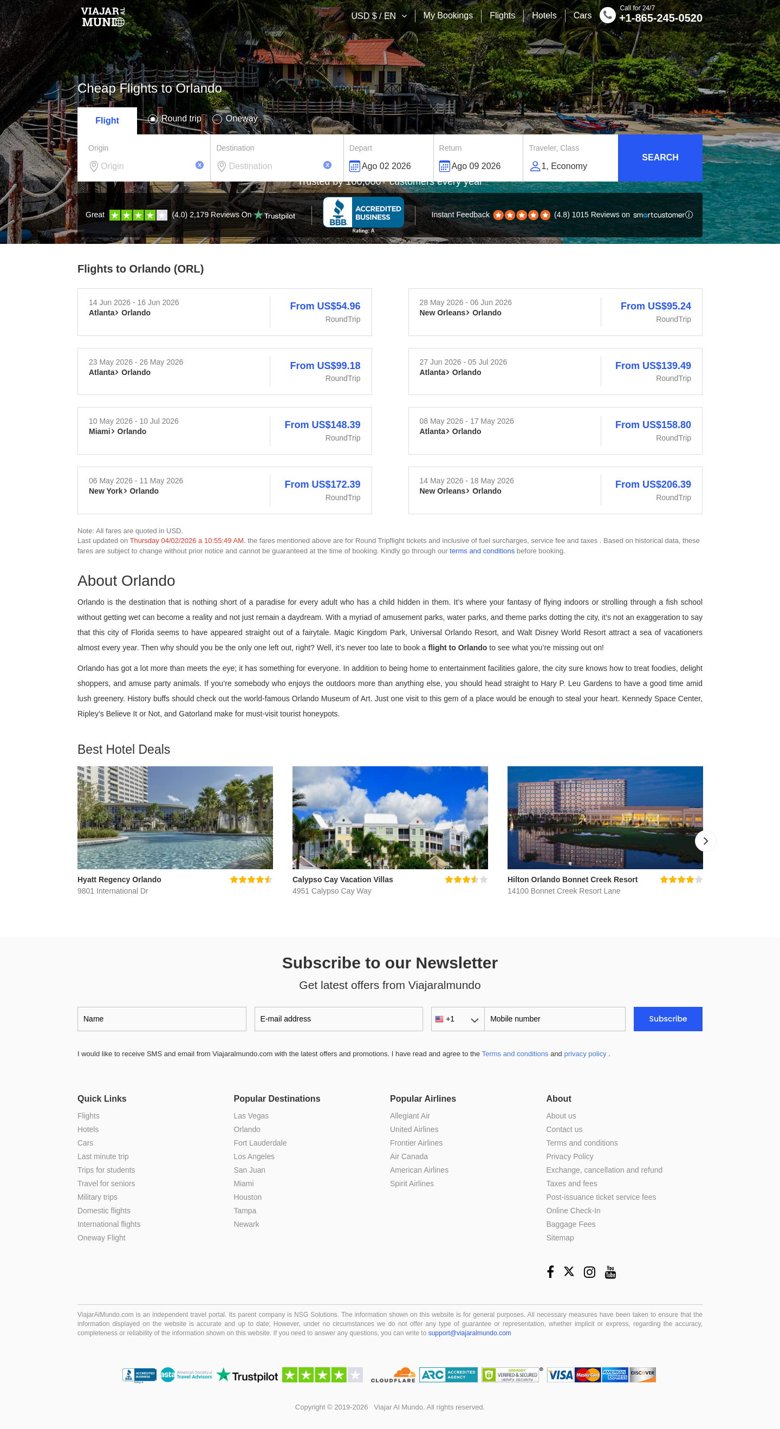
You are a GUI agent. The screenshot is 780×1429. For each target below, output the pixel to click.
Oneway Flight (101, 1237)
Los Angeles (254, 1156)
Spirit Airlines (412, 1183)
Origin (98, 148)
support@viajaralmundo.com (469, 1333)
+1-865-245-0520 (651, 17)
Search (660, 157)
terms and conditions (482, 551)
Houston (248, 1197)
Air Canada (409, 1156)
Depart (360, 148)
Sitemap (560, 1237)
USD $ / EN (374, 16)
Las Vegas (251, 1115)
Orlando (247, 1129)
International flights (109, 1224)
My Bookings (448, 15)
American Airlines (419, 1170)
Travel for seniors (106, 1183)
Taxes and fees (572, 1183)
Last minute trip (103, 1156)
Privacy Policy (570, 1156)
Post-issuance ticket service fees (601, 1197)
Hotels (544, 15)
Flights (502, 15)
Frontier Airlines (416, 1143)
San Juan (250, 1170)
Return (450, 148)
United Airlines (414, 1129)
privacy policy (585, 1054)
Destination (235, 148)
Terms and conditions (515, 1054)
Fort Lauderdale (261, 1143)
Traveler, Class (554, 148)
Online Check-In (574, 1210)
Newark (246, 1224)
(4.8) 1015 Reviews (559, 214)
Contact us (565, 1129)
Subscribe (668, 1018)
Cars (583, 15)
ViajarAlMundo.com (105, 1314)
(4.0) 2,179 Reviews (190, 214)
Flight (107, 120)
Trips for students (106, 1170)
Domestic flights (104, 1210)
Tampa (245, 1210)
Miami (244, 1183)
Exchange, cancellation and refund (605, 1170)
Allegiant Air (410, 1115)
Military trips (97, 1197)
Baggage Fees (571, 1224)
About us (561, 1115)
